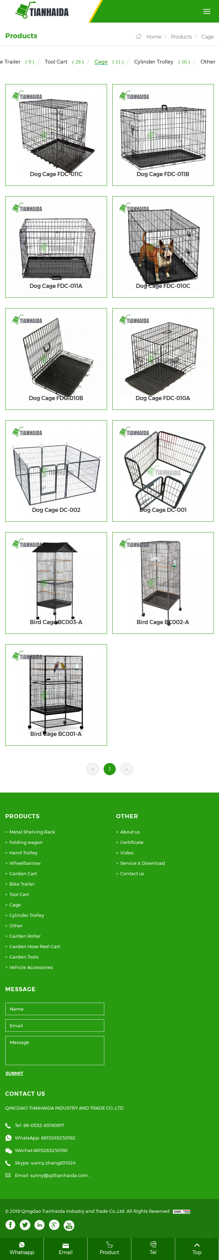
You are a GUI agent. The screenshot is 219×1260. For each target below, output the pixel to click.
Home (153, 37)
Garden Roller (25, 936)
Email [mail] (65, 1248)
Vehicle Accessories (31, 967)
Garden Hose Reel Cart (34, 946)
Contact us (132, 873)
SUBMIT (14, 1073)
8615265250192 (58, 1138)
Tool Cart (19, 894)
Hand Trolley (23, 852)
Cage (208, 37)
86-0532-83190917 (43, 1125)
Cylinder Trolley (26, 915)
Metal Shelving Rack (32, 832)
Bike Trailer (21, 884)
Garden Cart (23, 873)
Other (16, 925)
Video (126, 852)
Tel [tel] (153, 1248)
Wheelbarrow (24, 863)
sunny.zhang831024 (53, 1163)
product (109, 1248)
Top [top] (197, 1248)
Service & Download (142, 863)
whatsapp (21, 1248)
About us (130, 832)
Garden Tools (24, 957)
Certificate (132, 842)
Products (181, 37)
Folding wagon (26, 842)
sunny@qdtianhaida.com (59, 1175)
